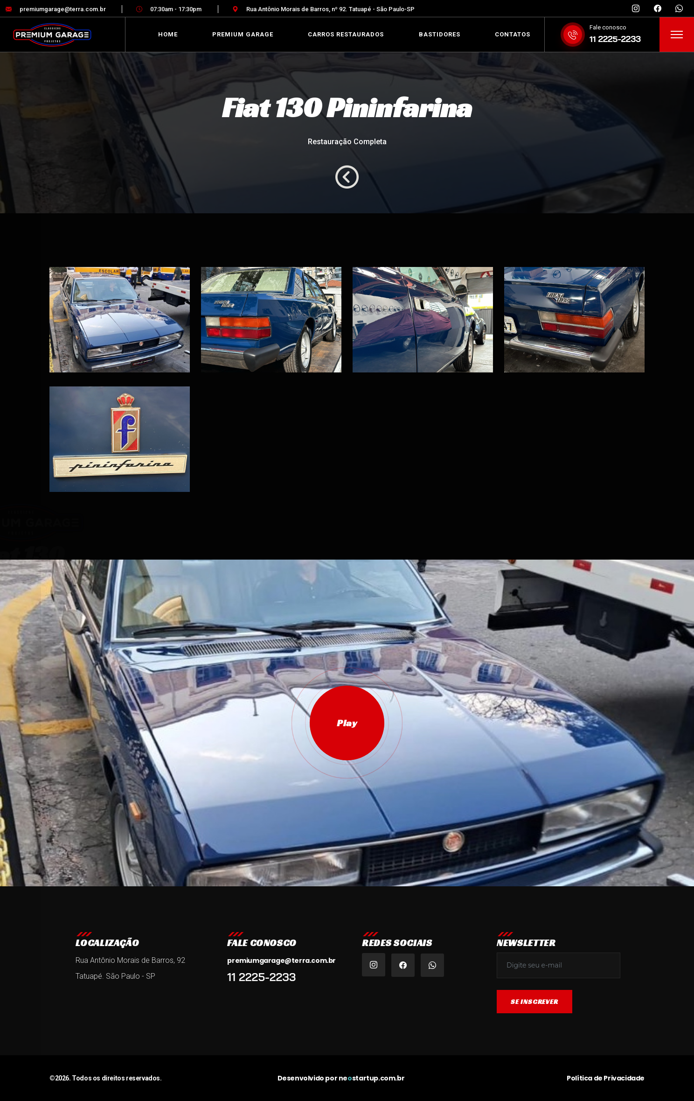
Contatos (512, 34)
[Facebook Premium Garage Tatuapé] (657, 8)
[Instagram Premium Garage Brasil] (635, 8)
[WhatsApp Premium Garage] (679, 8)
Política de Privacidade (606, 1078)
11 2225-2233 (615, 39)
